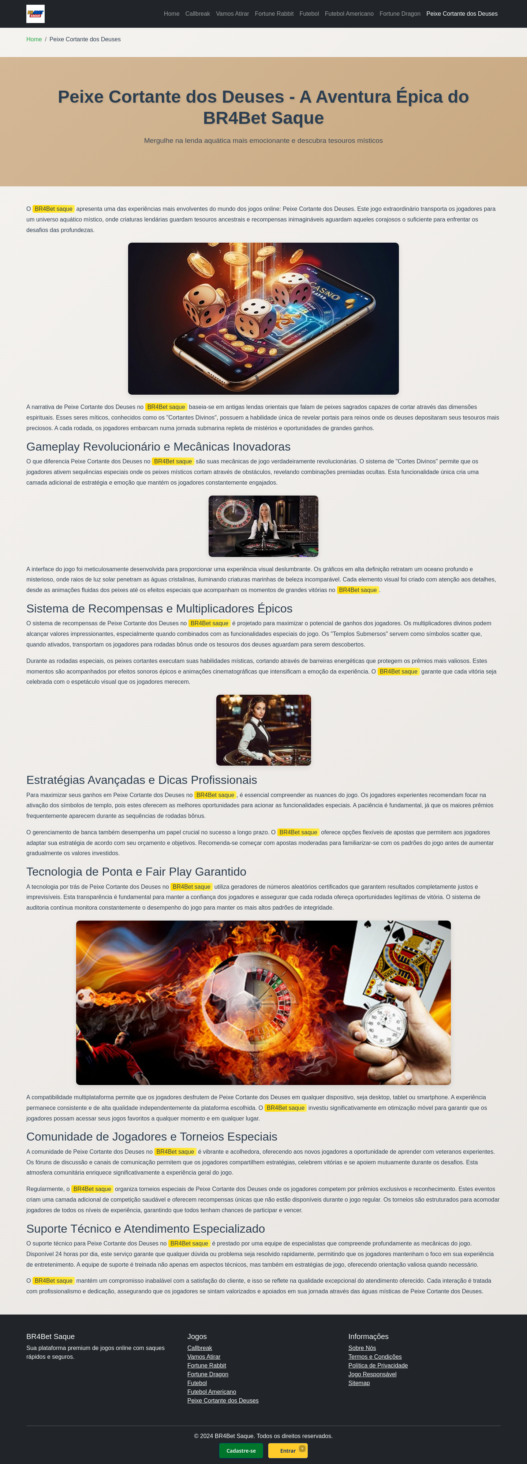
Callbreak (198, 14)
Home (172, 14)
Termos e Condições (375, 1357)
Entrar (288, 1450)
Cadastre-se (241, 1450)
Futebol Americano (349, 14)
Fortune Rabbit (274, 14)
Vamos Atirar (232, 14)
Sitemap (359, 1383)
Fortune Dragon (400, 14)
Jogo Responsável (372, 1374)
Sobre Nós (362, 1348)
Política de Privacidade (378, 1365)
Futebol (309, 14)
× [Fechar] (302, 1448)
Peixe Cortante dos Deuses (462, 14)
